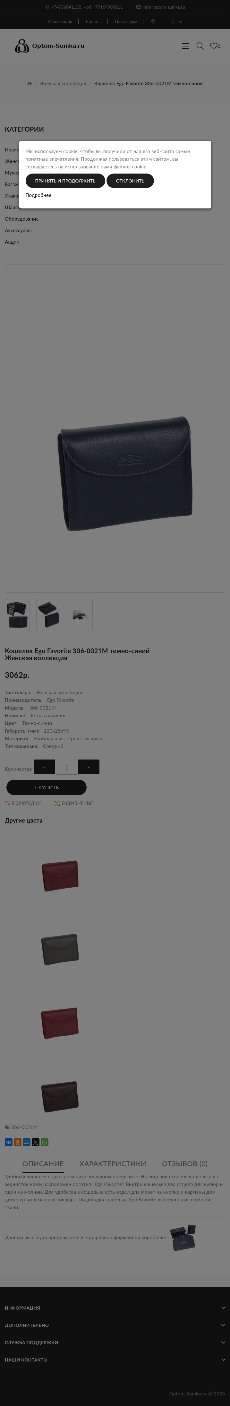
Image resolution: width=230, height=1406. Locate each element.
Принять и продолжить (65, 180)
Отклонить (130, 180)
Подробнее (39, 195)
